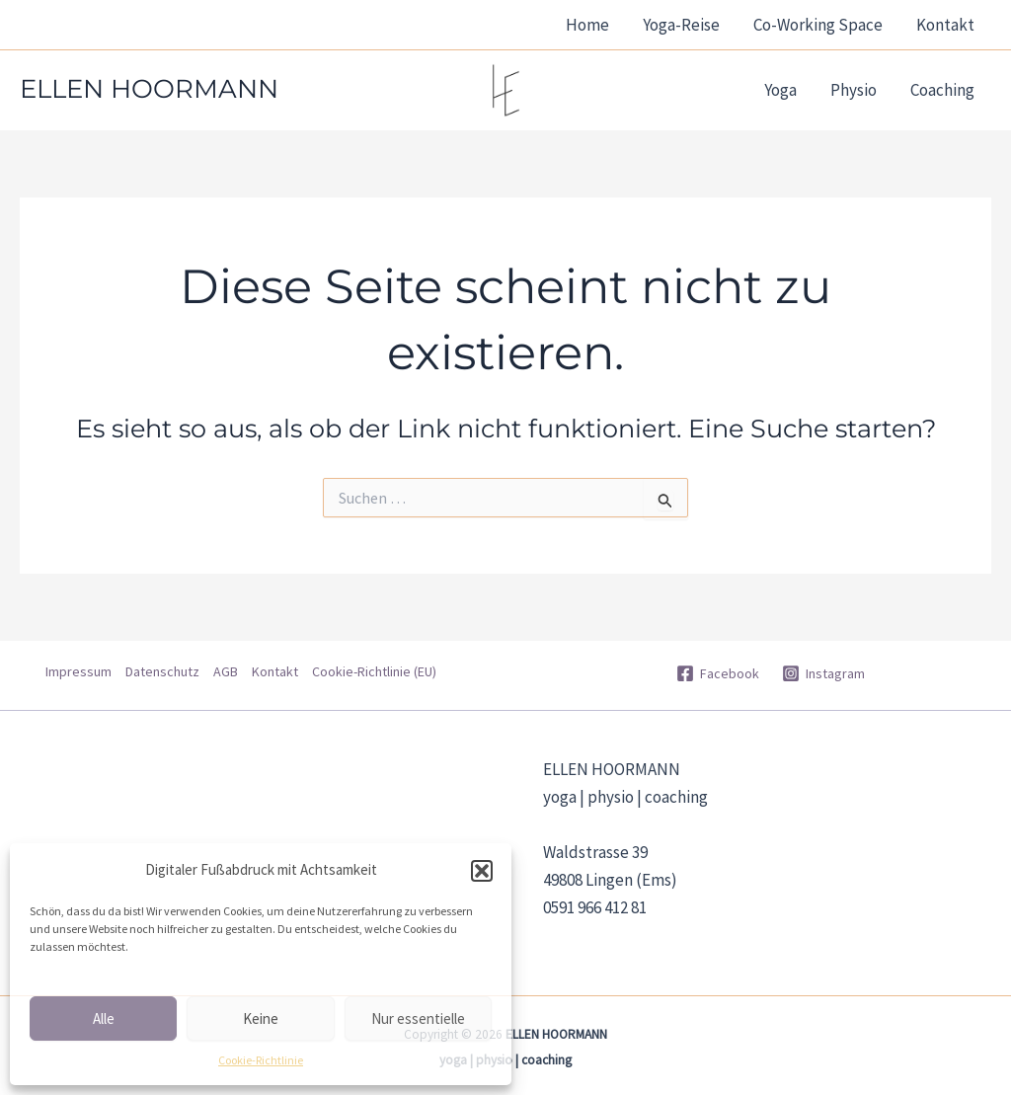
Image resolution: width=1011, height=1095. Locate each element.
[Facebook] (717, 673)
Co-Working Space (818, 25)
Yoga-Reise (681, 25)
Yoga (780, 90)
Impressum (78, 671)
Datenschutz (162, 671)
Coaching (942, 90)
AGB (225, 671)
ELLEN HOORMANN (149, 89)
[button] (482, 871)
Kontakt (945, 25)
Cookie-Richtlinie (260, 1060)
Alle (104, 1018)
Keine (260, 1018)
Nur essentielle (418, 1018)
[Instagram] (824, 673)
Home (587, 25)
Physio (853, 90)
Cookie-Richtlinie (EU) (374, 671)
